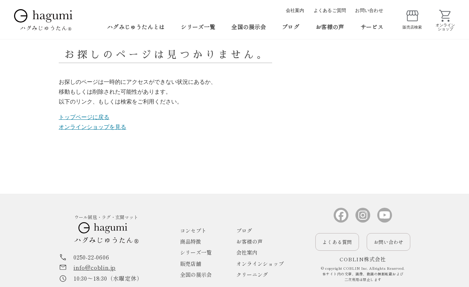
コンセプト (193, 230)
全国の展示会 (248, 27)
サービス (371, 27)
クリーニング (252, 274)
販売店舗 (190, 263)
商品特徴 (190, 241)
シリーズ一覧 (198, 27)
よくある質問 (337, 241)
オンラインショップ (260, 263)
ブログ (290, 27)
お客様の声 (329, 27)
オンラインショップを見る (92, 127)
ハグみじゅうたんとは (136, 27)
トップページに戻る (84, 117)
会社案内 (295, 10)
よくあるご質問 (330, 10)
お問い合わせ (369, 10)
